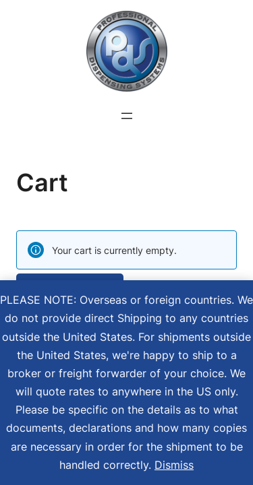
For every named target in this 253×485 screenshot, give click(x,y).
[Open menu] (127, 116)
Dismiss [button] (174, 465)
